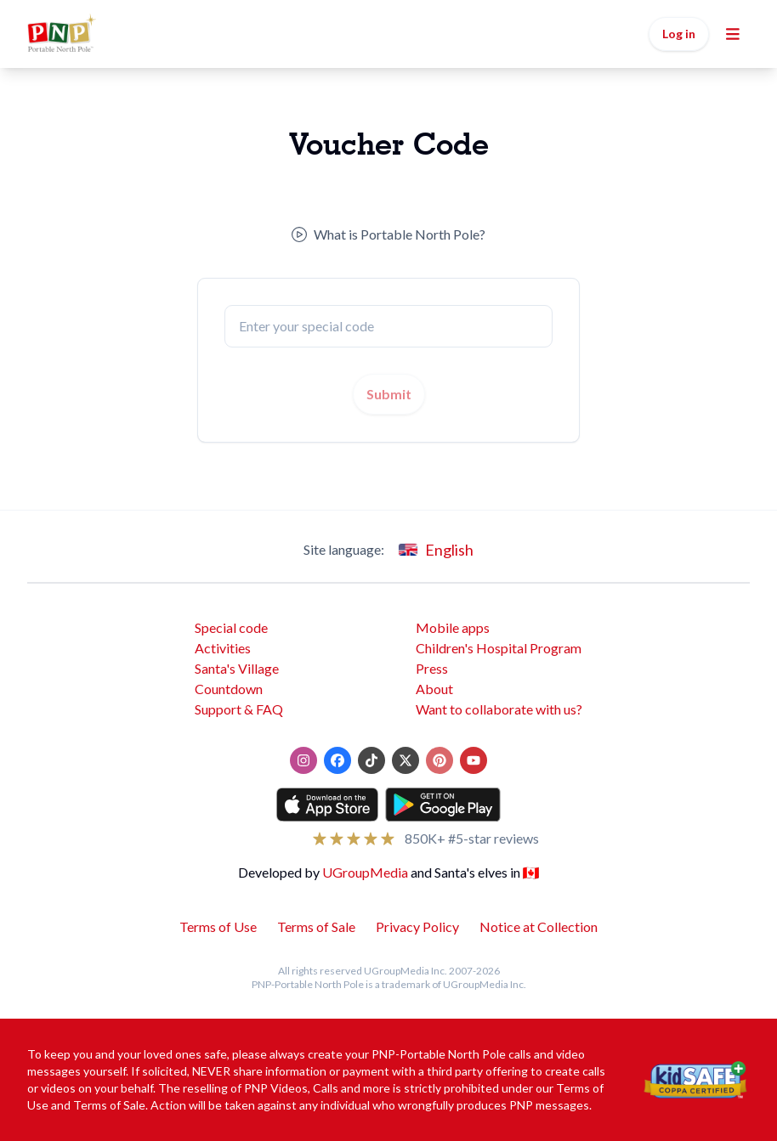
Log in (678, 33)
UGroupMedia (365, 872)
